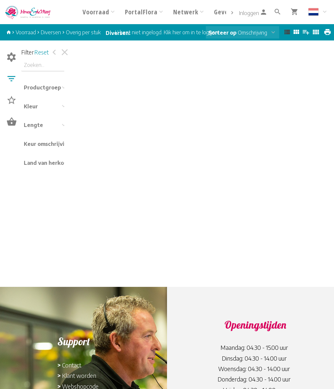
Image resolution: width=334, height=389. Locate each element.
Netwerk (185, 12)
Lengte (33, 125)
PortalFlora (141, 12)
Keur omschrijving (47, 144)
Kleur (31, 106)
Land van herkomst (49, 163)
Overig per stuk (83, 32)
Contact (71, 365)
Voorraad (96, 12)
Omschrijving (237, 32)
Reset (41, 52)
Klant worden (79, 375)
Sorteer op (222, 32)
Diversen (51, 32)
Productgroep (42, 87)
